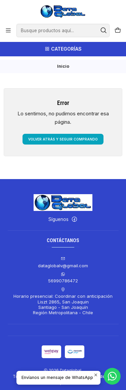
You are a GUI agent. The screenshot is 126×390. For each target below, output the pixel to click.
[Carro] (117, 30)
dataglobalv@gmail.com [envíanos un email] (63, 259)
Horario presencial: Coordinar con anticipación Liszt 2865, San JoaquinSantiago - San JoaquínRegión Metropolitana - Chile (63, 298)
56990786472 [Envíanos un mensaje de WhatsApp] (63, 274)
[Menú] (8, 30)
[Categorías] (63, 49)
